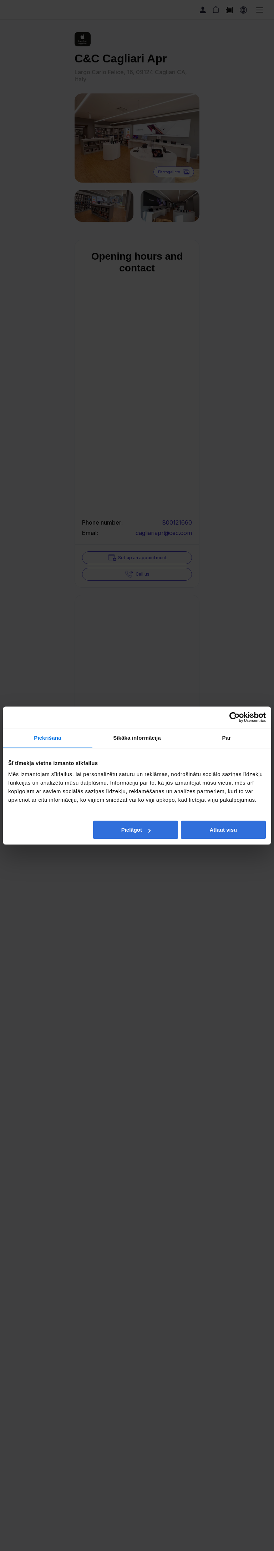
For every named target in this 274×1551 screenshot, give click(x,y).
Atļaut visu (223, 830)
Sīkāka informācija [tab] (137, 738)
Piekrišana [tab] (47, 738)
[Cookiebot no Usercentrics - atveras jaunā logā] (234, 717)
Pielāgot (136, 830)
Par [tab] (226, 738)
